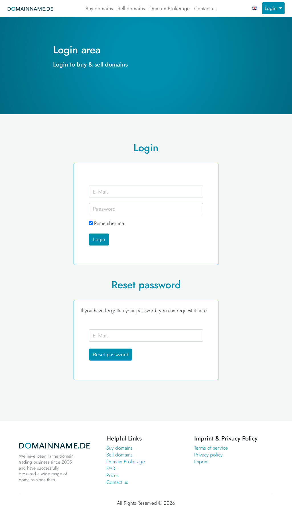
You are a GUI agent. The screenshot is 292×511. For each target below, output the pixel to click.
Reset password (110, 354)
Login (271, 8)
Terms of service (211, 448)
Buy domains (99, 8)
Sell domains (131, 8)
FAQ (110, 468)
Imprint (201, 461)
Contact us (205, 8)
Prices (112, 475)
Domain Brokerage (169, 8)
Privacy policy (208, 454)
